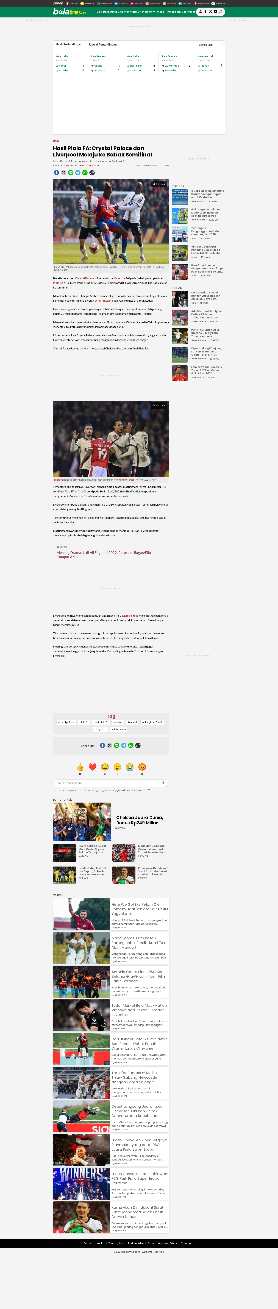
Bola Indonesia (127, 11)
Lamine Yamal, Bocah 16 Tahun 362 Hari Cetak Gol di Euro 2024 (206, 370)
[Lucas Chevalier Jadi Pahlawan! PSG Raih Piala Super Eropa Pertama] (81, 1198)
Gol (184, 11)
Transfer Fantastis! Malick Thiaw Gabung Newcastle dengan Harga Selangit (134, 1077)
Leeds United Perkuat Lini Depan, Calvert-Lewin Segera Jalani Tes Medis (92, 871)
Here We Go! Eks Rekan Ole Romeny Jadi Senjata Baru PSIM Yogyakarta (140, 909)
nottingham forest (152, 722)
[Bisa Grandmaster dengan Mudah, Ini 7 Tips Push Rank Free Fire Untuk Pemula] (180, 277)
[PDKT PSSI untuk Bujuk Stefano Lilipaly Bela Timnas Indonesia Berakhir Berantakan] (180, 342)
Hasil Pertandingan (69, 44)
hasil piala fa (101, 722)
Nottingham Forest (124, 479)
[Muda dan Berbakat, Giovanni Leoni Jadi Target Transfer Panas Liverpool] (124, 860)
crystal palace (66, 722)
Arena (160, 11)
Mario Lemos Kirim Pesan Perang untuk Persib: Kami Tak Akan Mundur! (138, 943)
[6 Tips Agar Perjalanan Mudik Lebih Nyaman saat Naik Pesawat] (180, 222)
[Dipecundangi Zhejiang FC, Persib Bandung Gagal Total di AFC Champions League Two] (180, 361)
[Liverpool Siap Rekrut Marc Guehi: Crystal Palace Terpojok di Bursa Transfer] (65, 860)
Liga (99, 11)
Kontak (101, 1243)
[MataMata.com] (87, 3)
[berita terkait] (62, 798)
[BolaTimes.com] (104, 3)
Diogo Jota (131, 615)
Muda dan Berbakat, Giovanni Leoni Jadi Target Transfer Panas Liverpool (153, 849)
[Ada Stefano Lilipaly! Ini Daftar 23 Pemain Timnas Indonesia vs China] (180, 323)
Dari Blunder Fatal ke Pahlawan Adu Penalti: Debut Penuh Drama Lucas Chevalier (140, 1044)
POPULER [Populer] (178, 186)
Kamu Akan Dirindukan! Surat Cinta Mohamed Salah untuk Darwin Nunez (153, 871)
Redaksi (88, 1243)
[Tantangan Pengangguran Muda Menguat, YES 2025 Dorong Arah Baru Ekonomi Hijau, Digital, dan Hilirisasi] (180, 240)
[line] (70, 173)
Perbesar (159, 184)
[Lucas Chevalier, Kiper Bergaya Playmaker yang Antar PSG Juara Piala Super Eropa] (81, 1164)
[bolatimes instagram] (220, 12)
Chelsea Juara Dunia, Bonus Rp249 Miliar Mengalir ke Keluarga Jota (139, 825)
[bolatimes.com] (69, 13)
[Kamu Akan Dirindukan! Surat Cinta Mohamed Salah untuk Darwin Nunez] (124, 882)
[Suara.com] (72, 3)
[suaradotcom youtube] (215, 12)
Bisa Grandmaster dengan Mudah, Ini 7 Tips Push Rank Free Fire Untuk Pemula (207, 268)
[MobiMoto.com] (152, 3)
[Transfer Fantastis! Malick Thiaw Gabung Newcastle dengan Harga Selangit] (81, 1097)
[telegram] (77, 173)
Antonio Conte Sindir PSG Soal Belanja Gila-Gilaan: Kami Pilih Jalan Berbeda (138, 976)
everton (118, 722)
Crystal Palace (84, 278)
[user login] (200, 13)
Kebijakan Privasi (167, 1243)
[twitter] (63, 173)
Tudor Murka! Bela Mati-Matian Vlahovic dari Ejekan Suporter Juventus (139, 1010)
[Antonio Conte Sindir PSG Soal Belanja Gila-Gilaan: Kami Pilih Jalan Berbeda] (81, 996)
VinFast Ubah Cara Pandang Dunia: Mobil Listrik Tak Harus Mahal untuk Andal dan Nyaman (207, 250)
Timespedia (173, 11)
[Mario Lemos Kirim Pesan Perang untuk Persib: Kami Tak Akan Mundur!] (81, 962)
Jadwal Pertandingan (102, 44)
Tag (111, 716)
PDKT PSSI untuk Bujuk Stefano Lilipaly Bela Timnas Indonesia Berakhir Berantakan (205, 333)
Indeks (191, 11)
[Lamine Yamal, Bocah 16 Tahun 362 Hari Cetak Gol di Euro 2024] (180, 379)
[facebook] (56, 173)
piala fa (84, 722)
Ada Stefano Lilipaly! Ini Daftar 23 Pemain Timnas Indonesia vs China (206, 314)
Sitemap (186, 1243)
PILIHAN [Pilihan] (177, 288)
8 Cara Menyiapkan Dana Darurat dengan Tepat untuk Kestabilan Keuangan (207, 194)
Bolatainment (146, 11)
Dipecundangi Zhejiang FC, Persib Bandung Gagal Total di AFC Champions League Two (207, 351)
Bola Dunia (110, 11)
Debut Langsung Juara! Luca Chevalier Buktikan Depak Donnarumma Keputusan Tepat (137, 1111)
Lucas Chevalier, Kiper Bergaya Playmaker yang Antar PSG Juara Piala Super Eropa (139, 1145)
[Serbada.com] (218, 3)
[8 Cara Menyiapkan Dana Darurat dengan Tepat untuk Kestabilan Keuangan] (180, 203)
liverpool (132, 722)
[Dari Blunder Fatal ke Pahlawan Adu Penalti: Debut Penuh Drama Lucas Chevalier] (81, 1063)
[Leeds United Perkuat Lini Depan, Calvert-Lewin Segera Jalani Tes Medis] (65, 882)
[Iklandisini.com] (201, 3)
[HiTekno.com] (120, 3)
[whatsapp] (84, 173)
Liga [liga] (56, 140)
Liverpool (59, 479)
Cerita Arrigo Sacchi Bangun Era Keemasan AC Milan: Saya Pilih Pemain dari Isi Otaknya (206, 296)
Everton (119, 278)
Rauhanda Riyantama (65, 165)
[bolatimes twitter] (210, 12)
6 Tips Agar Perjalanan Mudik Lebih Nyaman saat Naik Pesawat (206, 212)
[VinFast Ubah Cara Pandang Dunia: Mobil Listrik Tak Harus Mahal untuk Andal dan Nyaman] (180, 259)
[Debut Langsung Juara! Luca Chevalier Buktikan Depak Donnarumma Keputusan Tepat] (81, 1130)
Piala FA (58, 282)
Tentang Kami (116, 1243)
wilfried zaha (119, 729)
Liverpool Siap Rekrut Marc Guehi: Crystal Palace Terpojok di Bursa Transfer (92, 849)
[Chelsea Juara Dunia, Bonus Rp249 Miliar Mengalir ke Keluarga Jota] (82, 822)
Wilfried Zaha (104, 300)
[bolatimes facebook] (205, 12)
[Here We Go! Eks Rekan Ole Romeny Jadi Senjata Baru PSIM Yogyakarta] (81, 928)
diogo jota (100, 729)
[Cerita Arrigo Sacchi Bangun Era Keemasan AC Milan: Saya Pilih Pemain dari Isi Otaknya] (180, 305)
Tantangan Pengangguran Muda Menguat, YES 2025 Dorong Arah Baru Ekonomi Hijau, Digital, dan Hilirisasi (205, 231)
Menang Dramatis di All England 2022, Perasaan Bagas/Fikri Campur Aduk (104, 554)
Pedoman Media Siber (141, 1243)
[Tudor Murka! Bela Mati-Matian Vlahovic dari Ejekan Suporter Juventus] (81, 1029)
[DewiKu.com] (136, 3)
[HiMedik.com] (184, 3)
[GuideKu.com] (169, 3)
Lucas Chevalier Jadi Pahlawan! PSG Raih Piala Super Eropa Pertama (140, 1178)
